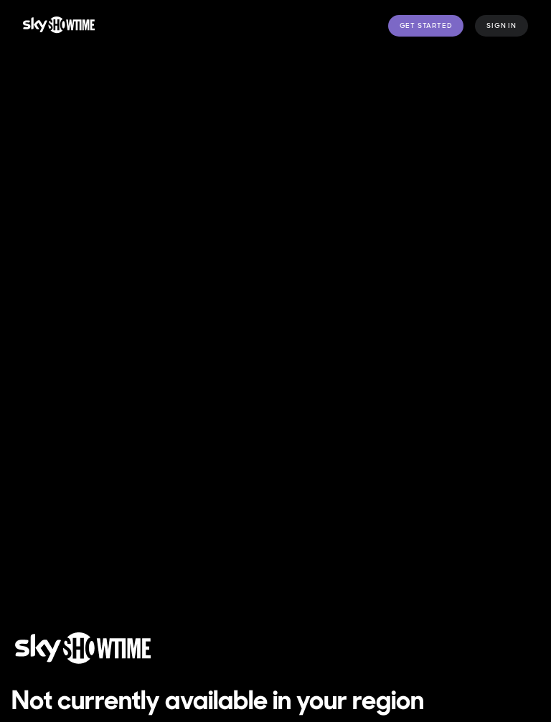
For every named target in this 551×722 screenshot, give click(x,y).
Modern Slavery (279, 591)
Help (348, 591)
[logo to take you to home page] (59, 25)
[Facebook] (504, 557)
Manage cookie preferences (182, 565)
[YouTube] (504, 597)
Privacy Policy (310, 566)
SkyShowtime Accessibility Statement (122, 591)
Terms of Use (57, 566)
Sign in (501, 26)
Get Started (426, 26)
